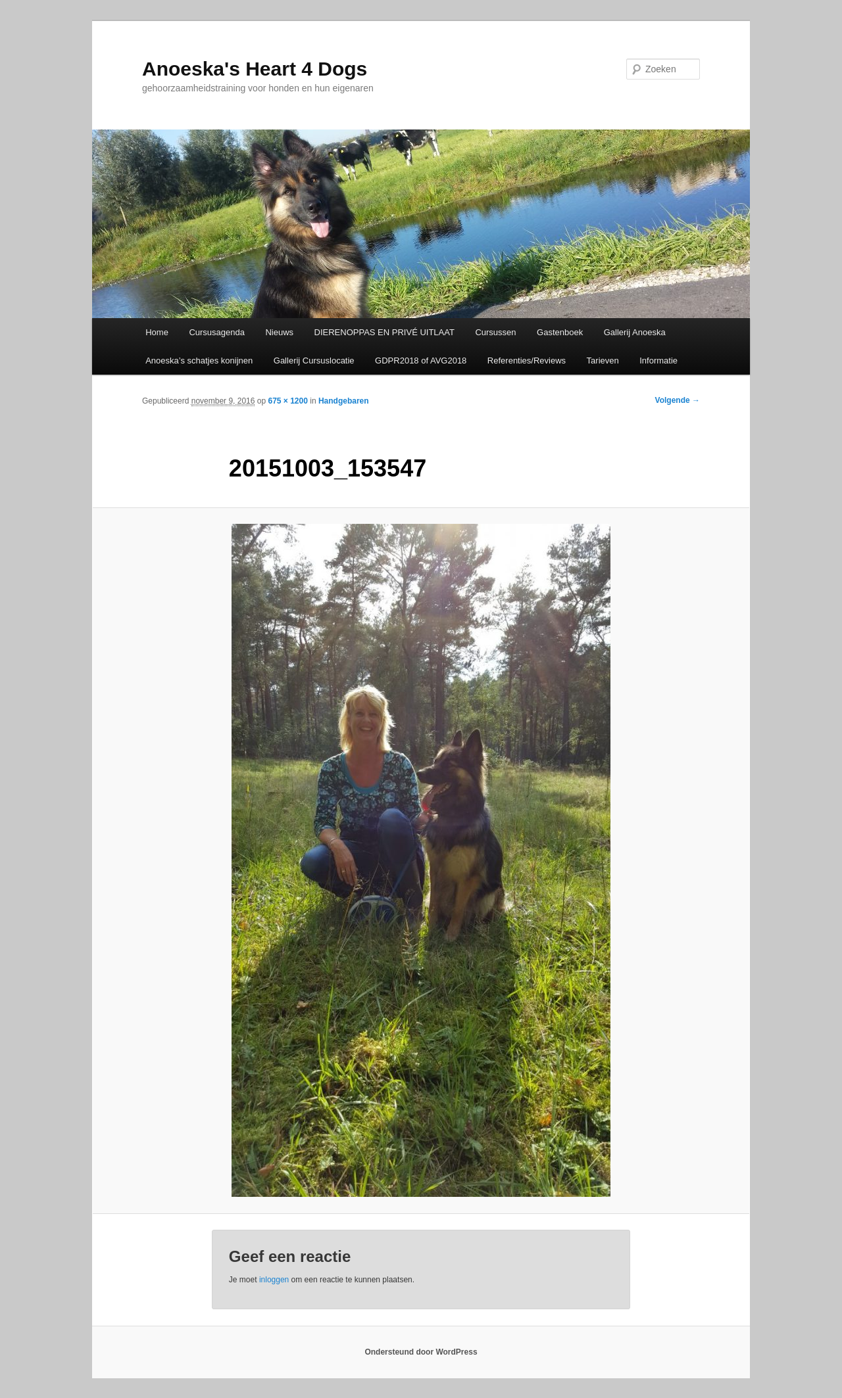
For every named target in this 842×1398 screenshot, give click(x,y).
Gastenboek (560, 332)
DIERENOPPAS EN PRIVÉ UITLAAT (384, 332)
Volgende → (677, 400)
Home (156, 332)
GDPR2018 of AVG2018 (420, 360)
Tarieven (603, 360)
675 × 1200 (287, 401)
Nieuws (279, 332)
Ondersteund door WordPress (420, 1352)
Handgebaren (343, 401)
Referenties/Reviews (526, 360)
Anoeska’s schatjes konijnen (199, 360)
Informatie (658, 360)
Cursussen (495, 332)
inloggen (274, 1279)
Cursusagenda (217, 332)
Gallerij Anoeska (635, 332)
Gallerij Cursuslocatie (314, 360)
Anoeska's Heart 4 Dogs (254, 69)
